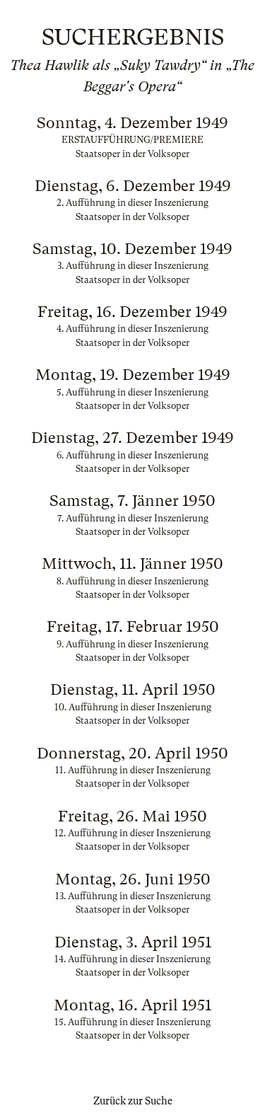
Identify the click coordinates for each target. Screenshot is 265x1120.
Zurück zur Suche (132, 1101)
